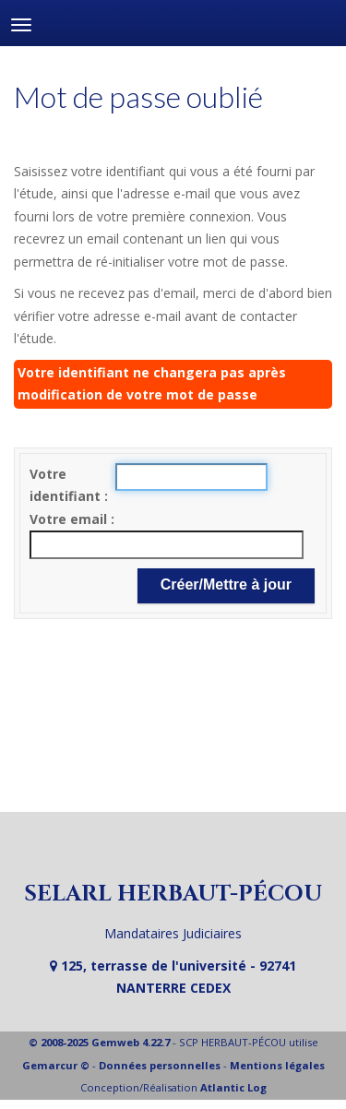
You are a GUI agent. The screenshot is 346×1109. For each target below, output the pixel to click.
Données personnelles (160, 1065)
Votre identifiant (67, 485)
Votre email (70, 519)
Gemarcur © (55, 1065)
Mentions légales (277, 1065)
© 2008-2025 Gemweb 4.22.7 (99, 1042)
